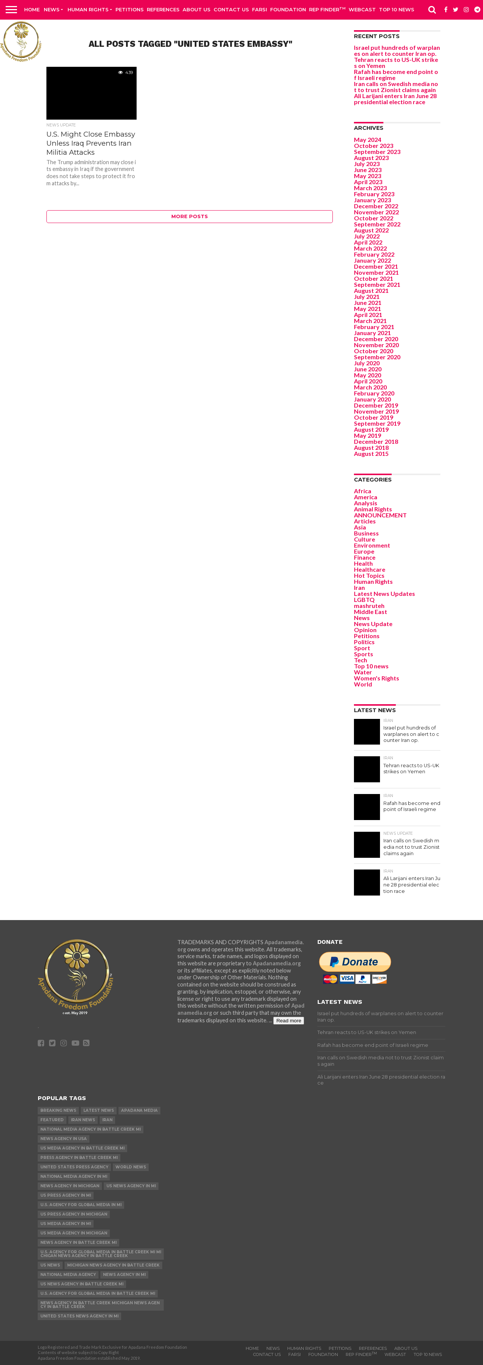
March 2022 (370, 248)
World (363, 684)
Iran (359, 587)
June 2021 (367, 302)
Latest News (98, 1110)
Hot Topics (369, 575)
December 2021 (376, 266)
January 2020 (372, 399)
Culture (364, 539)
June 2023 (367, 169)
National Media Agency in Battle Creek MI (90, 1129)
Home (32, 9)
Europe (364, 551)
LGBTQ (364, 599)
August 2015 (371, 453)
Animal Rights (373, 508)
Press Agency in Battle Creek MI (79, 1157)
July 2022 (367, 236)
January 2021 (372, 332)
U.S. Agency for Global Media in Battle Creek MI (97, 1293)
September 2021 (377, 284)
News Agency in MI (124, 1274)
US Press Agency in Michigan (73, 1214)
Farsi (259, 9)
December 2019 (376, 405)
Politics (364, 641)
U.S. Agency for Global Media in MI (81, 1204)
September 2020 (377, 356)
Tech (360, 659)
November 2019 (376, 411)
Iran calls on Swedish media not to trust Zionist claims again (396, 86)
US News (50, 1265)
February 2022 (374, 254)
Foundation (288, 9)
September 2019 (377, 423)
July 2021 (367, 296)
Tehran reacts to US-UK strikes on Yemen (396, 62)
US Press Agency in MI (65, 1195)
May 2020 (367, 375)
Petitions (129, 9)
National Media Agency (68, 1274)
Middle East (370, 611)
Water (363, 672)
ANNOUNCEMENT (380, 515)
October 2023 (373, 145)
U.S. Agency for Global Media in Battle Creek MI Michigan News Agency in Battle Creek (100, 1254)
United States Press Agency (74, 1167)
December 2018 (376, 441)
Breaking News (58, 1110)
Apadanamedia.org (277, 963)
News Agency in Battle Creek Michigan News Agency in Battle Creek (100, 1304)
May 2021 (367, 308)
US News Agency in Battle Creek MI (81, 1284)
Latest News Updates (384, 593)
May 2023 (367, 175)
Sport (362, 647)
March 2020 (370, 387)
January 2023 (372, 199)
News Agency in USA (63, 1138)
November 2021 (376, 272)
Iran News (83, 1119)
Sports (363, 653)
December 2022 (376, 205)
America (365, 496)
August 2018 (371, 447)
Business (366, 533)
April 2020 (368, 381)
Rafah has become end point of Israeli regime (396, 74)
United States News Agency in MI (79, 1316)
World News (130, 1167)
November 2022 (376, 211)
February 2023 (374, 193)
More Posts (189, 216)
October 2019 (373, 417)
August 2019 (371, 429)
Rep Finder (327, 9)
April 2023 (368, 181)
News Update (373, 623)
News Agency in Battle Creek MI (78, 1242)
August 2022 (371, 230)
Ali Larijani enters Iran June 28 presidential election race (395, 98)
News (52, 9)
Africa (362, 490)
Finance (364, 557)
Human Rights (88, 9)
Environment (372, 545)
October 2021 (373, 278)
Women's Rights (376, 678)
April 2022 (368, 242)
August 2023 (371, 157)
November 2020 (376, 344)
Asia (360, 527)
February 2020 (374, 393)
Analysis (365, 502)
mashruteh (369, 605)
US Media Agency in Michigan (73, 1233)
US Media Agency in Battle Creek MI (82, 1148)
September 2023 (377, 151)
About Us (197, 9)
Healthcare (369, 569)
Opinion (365, 629)
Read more (288, 1020)
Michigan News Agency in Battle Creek (113, 1265)
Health (363, 563)
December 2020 (376, 338)
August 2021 (371, 290)
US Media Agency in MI (65, 1223)
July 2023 (367, 163)
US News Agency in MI (131, 1185)
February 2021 (374, 326)
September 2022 (377, 224)
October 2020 (373, 350)
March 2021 (370, 320)
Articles (365, 521)
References (163, 9)
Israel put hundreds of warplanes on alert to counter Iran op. (397, 50)
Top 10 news (396, 9)
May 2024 (367, 139)
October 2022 (373, 218)
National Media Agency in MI (73, 1176)
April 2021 (368, 314)
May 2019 (367, 435)
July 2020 (367, 362)
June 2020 (367, 368)
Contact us (231, 9)
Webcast (362, 9)
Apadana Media (139, 1110)
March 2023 (370, 187)
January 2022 (372, 260)
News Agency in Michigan (69, 1185)
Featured (52, 1119)
